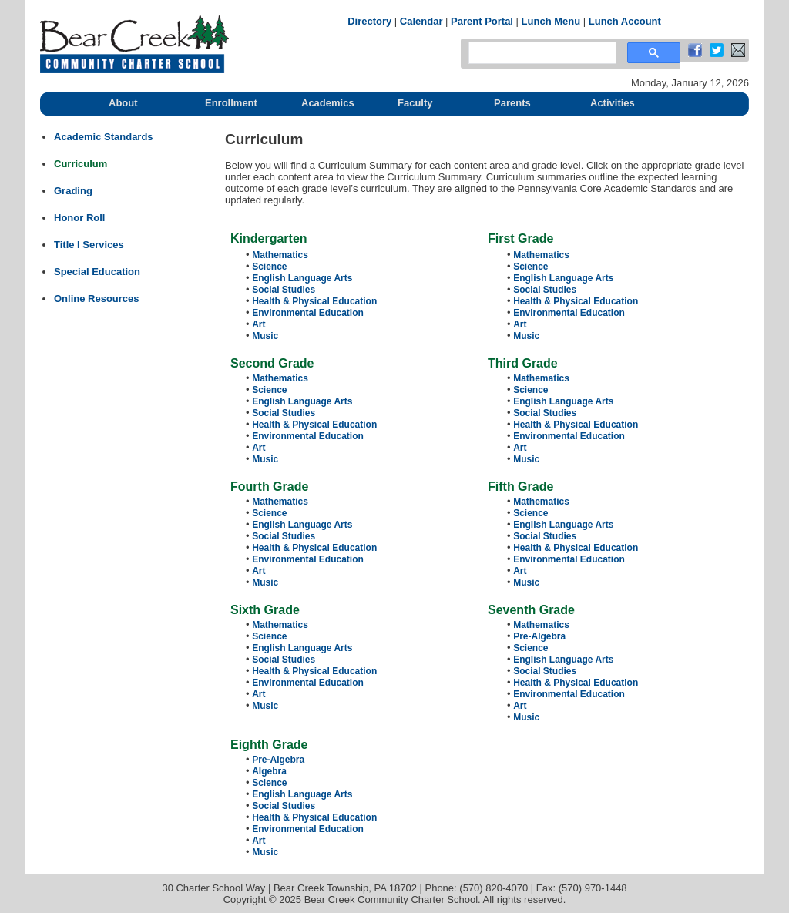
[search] (541, 53)
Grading (73, 190)
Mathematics (280, 255)
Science (269, 266)
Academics (327, 103)
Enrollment (231, 103)
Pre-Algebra (539, 636)
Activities (612, 103)
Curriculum (80, 164)
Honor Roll (79, 217)
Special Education (97, 271)
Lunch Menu (551, 21)
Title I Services (89, 244)
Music (265, 336)
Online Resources (96, 298)
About (123, 103)
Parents (512, 103)
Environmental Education (308, 312)
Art (258, 324)
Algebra (269, 771)
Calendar (421, 21)
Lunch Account (625, 21)
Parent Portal (482, 21)
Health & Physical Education (314, 301)
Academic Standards (103, 137)
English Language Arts (302, 278)
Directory (369, 21)
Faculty (415, 103)
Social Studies (283, 289)
